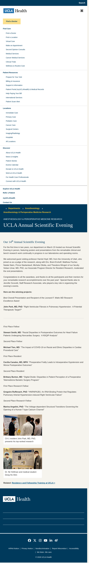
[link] (29, 540)
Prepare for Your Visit (14, 77)
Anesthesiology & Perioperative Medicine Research (27, 212)
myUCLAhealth (9, 198)
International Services (14, 98)
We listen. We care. (44, 552)
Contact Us (7, 202)
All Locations (10, 141)
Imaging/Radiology (13, 133)
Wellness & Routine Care (15, 66)
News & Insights (12, 157)
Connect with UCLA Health (16, 181)
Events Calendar (12, 165)
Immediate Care (12, 113)
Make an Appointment (14, 45)
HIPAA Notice (13, 548)
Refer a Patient (9, 193)
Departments (14, 208)
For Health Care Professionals (17, 177)
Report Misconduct (59, 548)
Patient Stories (11, 161)
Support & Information (14, 85)
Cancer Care (10, 125)
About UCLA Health (13, 153)
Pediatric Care (11, 121)
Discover (6, 148)
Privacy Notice (27, 548)
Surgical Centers (12, 129)
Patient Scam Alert (13, 102)
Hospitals (9, 137)
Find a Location (12, 37)
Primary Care (11, 117)
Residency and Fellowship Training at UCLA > (33, 483)
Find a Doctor (11, 33)
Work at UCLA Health (14, 173)
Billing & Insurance (13, 81)
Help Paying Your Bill (14, 93)
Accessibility (74, 548)
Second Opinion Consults (15, 49)
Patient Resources (10, 73)
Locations (7, 108)
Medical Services (12, 54)
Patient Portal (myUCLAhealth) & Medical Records (25, 89)
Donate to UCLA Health (15, 169)
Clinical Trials (11, 62)
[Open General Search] (81, 3)
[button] (43, 189)
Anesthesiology (32, 208)
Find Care (7, 29)
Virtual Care (10, 41)
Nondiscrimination (42, 548)
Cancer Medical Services (15, 58)
